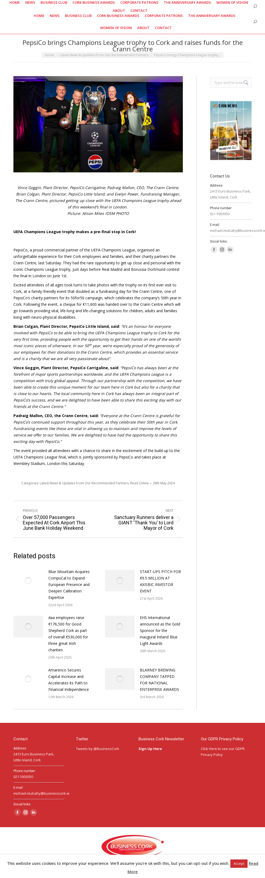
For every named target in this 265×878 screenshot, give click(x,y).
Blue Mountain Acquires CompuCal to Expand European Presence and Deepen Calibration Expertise (69, 584)
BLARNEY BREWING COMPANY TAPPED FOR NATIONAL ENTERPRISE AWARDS (159, 679)
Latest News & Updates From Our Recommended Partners (84, 483)
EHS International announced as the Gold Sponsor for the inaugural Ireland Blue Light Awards (160, 630)
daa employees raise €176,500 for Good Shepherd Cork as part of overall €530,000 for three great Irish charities (68, 633)
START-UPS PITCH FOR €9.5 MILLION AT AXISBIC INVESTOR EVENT (160, 581)
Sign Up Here (151, 748)
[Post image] (28, 580)
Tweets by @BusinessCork (97, 748)
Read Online (139, 483)
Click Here (209, 748)
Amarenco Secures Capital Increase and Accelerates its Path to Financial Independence (68, 679)
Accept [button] (239, 863)
